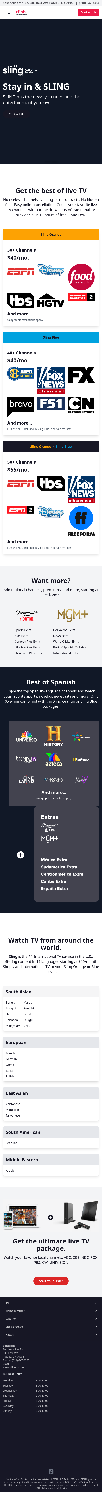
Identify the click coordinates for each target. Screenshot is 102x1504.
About (9, 1335)
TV (7, 1303)
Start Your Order (51, 1281)
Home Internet (15, 1311)
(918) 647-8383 (89, 3)
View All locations (14, 1367)
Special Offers (14, 1327)
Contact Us (88, 12)
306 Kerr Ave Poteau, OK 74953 (52, 3)
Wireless (11, 1319)
